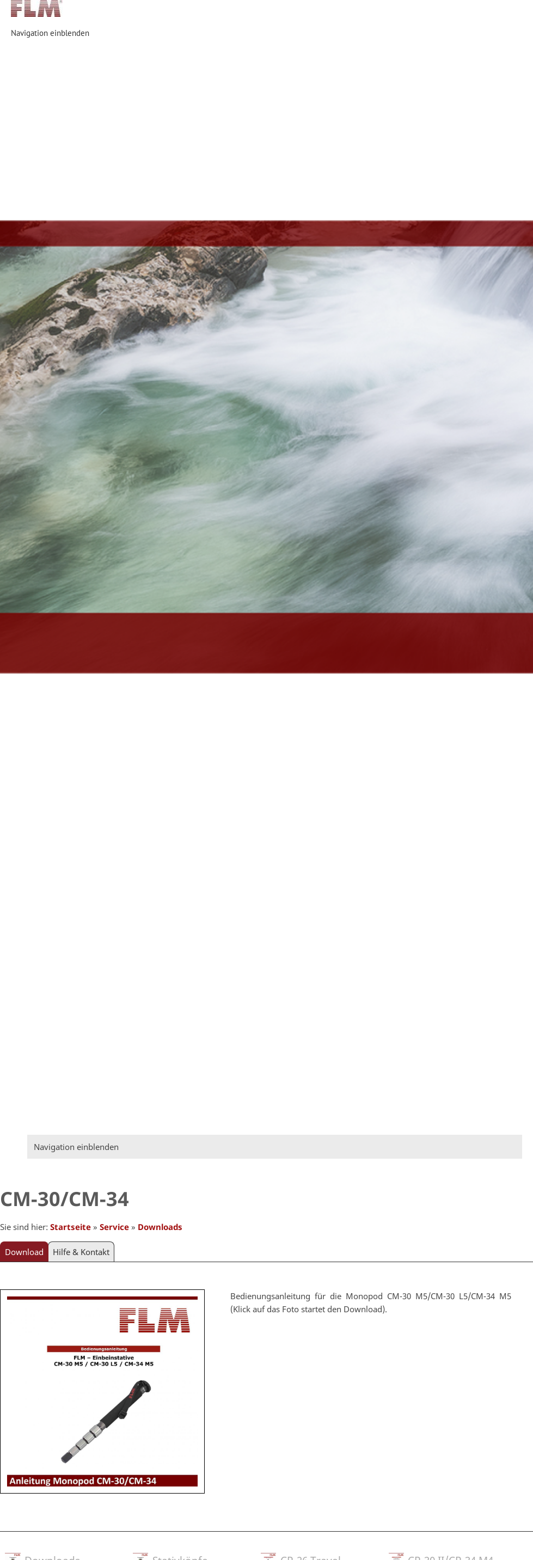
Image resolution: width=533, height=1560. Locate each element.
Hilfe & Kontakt (81, 1251)
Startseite (70, 1226)
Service (114, 1226)
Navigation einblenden (50, 33)
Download (24, 1251)
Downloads (160, 1226)
